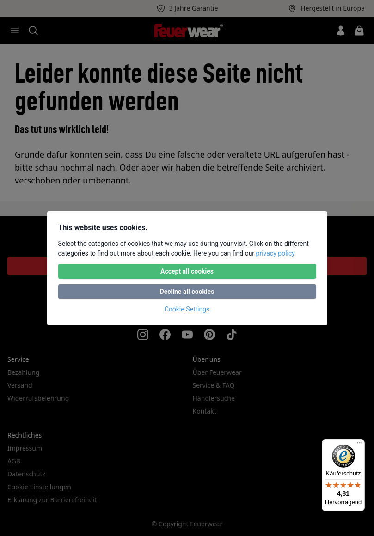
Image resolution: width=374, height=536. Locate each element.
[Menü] (359, 445)
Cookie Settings (187, 309)
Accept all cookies (187, 271)
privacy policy (275, 253)
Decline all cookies (187, 291)
